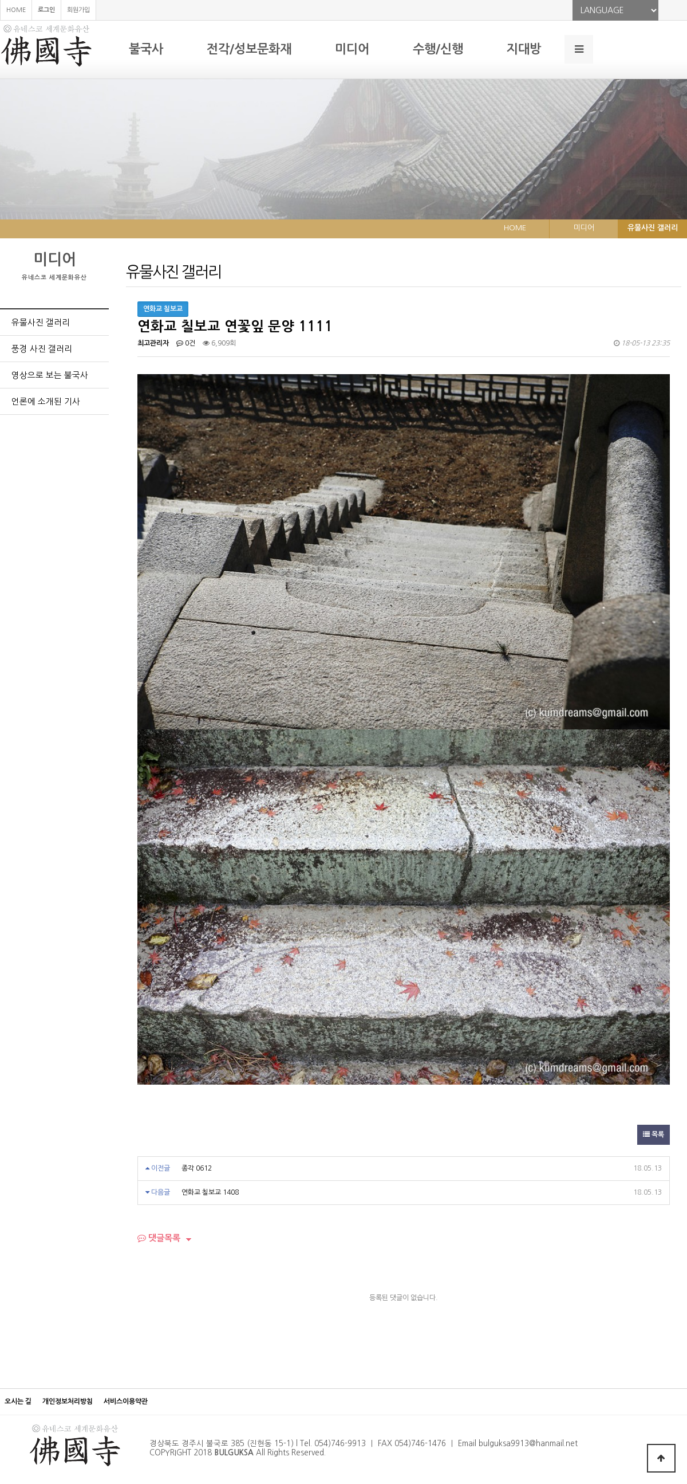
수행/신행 (438, 49)
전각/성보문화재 (249, 49)
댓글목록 (158, 1238)
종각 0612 (196, 1168)
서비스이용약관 (126, 1401)
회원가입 (78, 10)
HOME (16, 10)
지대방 (524, 49)
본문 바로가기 (0, 0)
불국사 (146, 49)
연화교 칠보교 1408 (210, 1192)
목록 (653, 1134)
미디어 (352, 49)
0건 (185, 343)
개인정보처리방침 (67, 1401)
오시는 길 (18, 1401)
